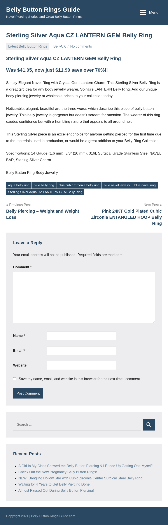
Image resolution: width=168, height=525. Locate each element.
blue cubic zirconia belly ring (79, 185)
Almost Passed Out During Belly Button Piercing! (56, 490)
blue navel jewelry (117, 185)
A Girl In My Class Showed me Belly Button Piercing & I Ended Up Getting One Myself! (85, 466)
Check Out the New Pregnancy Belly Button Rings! (57, 472)
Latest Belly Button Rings (27, 46)
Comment (22, 267)
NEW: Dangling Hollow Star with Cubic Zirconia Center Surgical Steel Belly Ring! (81, 478)
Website (19, 365)
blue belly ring (44, 185)
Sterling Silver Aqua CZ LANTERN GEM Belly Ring (45, 192)
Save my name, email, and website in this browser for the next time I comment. (80, 379)
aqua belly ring (19, 185)
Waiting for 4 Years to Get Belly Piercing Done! (54, 484)
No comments (81, 46)
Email (19, 350)
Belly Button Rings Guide (43, 9)
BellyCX (59, 46)
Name (19, 336)
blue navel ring (145, 185)
